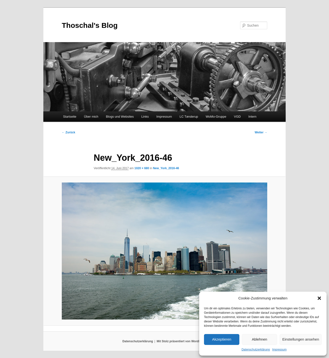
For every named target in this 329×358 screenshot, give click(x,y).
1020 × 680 (141, 168)
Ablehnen (259, 339)
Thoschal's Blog (90, 25)
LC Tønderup (189, 116)
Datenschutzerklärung (256, 349)
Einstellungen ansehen (300, 339)
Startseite (69, 116)
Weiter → (261, 132)
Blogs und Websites (120, 116)
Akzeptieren (221, 339)
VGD (237, 116)
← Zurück (68, 132)
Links (145, 116)
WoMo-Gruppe (216, 116)
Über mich (91, 116)
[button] (319, 298)
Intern (252, 116)
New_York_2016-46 (166, 168)
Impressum (279, 349)
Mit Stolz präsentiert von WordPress (182, 341)
